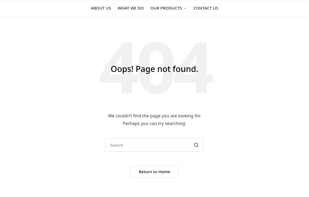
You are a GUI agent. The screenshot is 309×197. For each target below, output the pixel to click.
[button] (196, 145)
